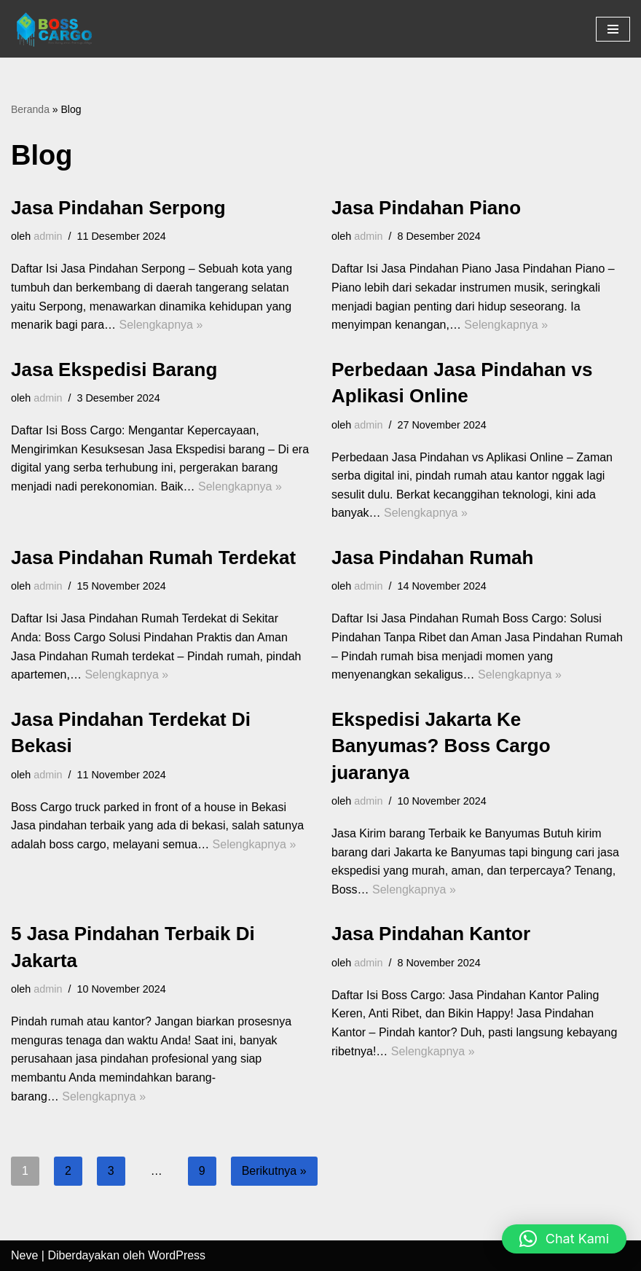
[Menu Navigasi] (613, 29)
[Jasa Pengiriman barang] (54, 28)
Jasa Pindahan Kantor (430, 934)
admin (48, 236)
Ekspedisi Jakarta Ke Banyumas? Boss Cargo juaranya (441, 745)
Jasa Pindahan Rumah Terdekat (153, 557)
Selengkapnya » (161, 324)
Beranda (30, 109)
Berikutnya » (274, 1171)
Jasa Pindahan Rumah (432, 557)
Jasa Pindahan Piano (426, 208)
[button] (564, 1239)
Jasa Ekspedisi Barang (114, 369)
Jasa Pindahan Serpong (118, 208)
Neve (24, 1255)
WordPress (176, 1255)
